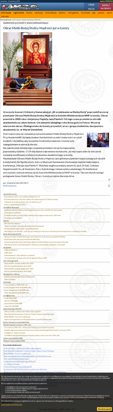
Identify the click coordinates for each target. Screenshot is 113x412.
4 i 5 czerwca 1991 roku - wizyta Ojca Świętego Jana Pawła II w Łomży (29, 327)
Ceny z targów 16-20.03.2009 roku (16, 293)
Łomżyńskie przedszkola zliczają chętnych (19, 361)
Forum (91, 4)
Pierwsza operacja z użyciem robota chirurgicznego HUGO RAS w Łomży (31, 199)
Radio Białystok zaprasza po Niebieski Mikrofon (22, 239)
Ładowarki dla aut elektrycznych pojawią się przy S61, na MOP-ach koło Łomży (33, 210)
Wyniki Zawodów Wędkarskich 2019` (18, 266)
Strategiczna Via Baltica (13, 218)
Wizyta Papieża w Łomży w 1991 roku (17, 325)
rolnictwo (7, 282)
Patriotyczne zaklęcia (12, 223)
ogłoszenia (19, 12)
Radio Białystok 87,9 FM (12, 234)
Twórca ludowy (9, 279)
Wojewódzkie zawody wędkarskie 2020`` (19, 263)
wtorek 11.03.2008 (11, 301)
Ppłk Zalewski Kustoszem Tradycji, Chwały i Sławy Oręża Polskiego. (29, 314)
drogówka (7, 247)
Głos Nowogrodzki (10, 261)
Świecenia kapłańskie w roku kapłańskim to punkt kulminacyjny (28, 319)
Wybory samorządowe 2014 (14, 341)
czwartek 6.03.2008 (11, 306)
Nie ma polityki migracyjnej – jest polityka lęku (21, 229)
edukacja (39, 12)
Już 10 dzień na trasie (12, 364)
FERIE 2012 (8, 253)
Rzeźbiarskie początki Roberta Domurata (19, 277)
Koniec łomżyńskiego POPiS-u (15, 205)
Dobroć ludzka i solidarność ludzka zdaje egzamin (22, 311)
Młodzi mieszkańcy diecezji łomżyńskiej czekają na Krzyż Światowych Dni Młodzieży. (35, 372)
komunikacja (50, 12)
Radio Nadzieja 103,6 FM (31, 20)
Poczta (91, 8)
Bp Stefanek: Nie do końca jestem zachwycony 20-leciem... (26, 369)
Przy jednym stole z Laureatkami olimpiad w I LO (22, 197)
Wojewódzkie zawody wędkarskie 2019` (19, 269)
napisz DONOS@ (106, 1)
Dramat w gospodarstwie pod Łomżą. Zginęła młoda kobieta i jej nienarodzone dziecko (36, 242)
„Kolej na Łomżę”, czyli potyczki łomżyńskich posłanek (24, 226)
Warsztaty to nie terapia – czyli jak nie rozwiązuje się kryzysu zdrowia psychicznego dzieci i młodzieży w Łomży (45, 231)
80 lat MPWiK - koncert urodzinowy (17, 317)
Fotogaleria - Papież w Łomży (14, 333)
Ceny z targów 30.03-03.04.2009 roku (17, 287)
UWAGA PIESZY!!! (11, 250)
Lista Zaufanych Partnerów (11, 404)
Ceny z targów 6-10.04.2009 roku (16, 285)
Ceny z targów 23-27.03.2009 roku (16, 290)
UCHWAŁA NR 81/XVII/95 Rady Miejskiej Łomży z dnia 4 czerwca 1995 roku (32, 335)
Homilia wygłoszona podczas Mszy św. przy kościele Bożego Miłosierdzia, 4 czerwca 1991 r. (37, 330)
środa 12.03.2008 (10, 298)
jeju (94, 12)
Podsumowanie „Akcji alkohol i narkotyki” (19, 255)
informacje (6, 12)
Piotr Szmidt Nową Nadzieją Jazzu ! (16, 359)
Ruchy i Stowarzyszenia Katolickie (16, 322)
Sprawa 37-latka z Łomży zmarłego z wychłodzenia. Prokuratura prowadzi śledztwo (34, 237)
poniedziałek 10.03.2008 (13, 303)
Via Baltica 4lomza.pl (11, 207)
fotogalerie (73, 12)
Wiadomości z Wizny (11, 274)
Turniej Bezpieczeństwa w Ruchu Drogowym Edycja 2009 (25, 258)
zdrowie (5, 16)
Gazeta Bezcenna (10, 194)
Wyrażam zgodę (104, 409)
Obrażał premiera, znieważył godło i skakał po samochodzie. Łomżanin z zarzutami (34, 245)
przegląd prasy (9, 295)
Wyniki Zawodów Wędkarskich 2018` (18, 271)
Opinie (6, 221)
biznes (29, 12)
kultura (62, 12)
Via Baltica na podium (12, 213)
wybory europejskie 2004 (13, 338)
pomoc (101, 12)
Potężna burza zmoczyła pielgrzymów (18, 367)
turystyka (85, 12)
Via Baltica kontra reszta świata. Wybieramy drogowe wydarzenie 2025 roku (32, 215)
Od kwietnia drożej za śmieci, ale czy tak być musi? (22, 202)
